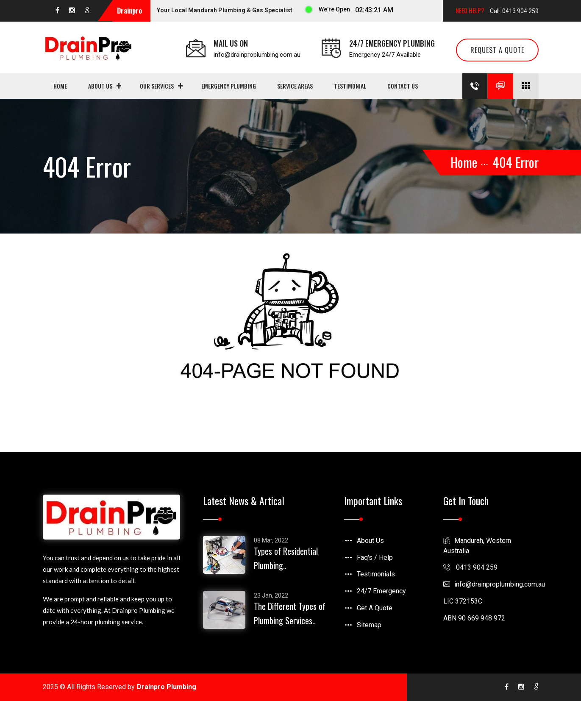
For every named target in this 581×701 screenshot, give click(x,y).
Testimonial (350, 85)
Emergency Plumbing (228, 85)
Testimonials (376, 574)
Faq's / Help (375, 558)
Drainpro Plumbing (166, 687)
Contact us (402, 85)
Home (60, 85)
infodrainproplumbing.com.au (494, 584)
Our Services (157, 85)
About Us (100, 85)
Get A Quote (374, 608)
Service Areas (295, 85)
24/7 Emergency (381, 591)
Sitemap (369, 625)
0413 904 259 (470, 567)
